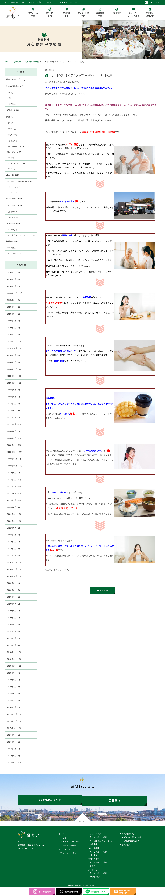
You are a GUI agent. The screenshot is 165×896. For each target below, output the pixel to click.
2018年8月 (13, 680)
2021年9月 (13, 528)
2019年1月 (13, 645)
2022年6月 (14, 493)
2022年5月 (14, 500)
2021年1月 (13, 555)
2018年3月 (13, 700)
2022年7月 (14, 486)
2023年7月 (13, 403)
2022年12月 (14, 452)
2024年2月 (13, 355)
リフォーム (13, 223)
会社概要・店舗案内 (67, 844)
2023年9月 (13, 390)
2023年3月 (13, 431)
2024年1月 (13, 362)
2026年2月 (13, 279)
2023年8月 (13, 397)
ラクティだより (14, 187)
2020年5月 (13, 611)
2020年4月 (13, 618)
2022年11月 (14, 459)
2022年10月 (14, 466)
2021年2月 (13, 548)
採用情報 (17, 62)
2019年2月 (13, 638)
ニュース (12, 175)
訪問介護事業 (14, 198)
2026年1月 (13, 286)
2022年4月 (13, 507)
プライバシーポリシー (68, 852)
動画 (9, 117)
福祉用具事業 (93, 847)
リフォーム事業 (94, 833)
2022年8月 (14, 479)
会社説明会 (12, 110)
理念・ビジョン (14, 152)
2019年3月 (13, 631)
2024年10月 (14, 348)
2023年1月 (14, 445)
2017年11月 (14, 721)
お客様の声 (12, 212)
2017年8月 (13, 742)
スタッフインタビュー (16, 163)
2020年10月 (14, 576)
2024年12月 (14, 341)
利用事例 (11, 248)
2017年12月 (14, 714)
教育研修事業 (128, 833)
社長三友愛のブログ (17, 79)
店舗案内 (116, 799)
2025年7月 (13, 307)
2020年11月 (14, 569)
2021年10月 (14, 521)
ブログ (11, 135)
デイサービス (14, 205)
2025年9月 (13, 300)
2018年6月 (13, 693)
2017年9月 (13, 735)
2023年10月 (14, 383)
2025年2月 (13, 328)
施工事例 (12, 230)
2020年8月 (13, 590)
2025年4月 (13, 321)
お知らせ (62, 836)
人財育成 (12, 141)
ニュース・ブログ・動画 (69, 840)
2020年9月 (13, 583)
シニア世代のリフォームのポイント (21, 235)
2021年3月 (13, 542)
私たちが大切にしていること (18, 146)
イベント (12, 192)
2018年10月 (14, 666)
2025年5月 (13, 314)
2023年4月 (14, 424)
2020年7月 (13, 597)
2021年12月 (14, 514)
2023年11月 (14, 376)
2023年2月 (14, 438)
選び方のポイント (14, 253)
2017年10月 (14, 728)
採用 (10, 123)
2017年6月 (13, 756)
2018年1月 (13, 707)
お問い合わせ (64, 848)
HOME (7, 62)
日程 (10, 93)
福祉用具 (11, 129)
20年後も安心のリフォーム (101, 840)
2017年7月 (13, 749)
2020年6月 (13, 604)
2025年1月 (13, 334)
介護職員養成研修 (132, 840)
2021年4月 (13, 535)
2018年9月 (13, 673)
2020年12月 (14, 562)
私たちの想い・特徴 (98, 836)
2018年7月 (13, 687)
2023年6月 (13, 410)
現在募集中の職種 (32, 62)
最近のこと (12, 169)
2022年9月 (13, 472)
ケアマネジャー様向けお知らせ (19, 181)
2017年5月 (14, 762)
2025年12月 (14, 293)
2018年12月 (14, 652)
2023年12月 (14, 369)
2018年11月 (14, 659)
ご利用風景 (12, 217)
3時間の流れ (95, 876)
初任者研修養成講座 (16, 86)
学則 (10, 98)
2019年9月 (13, 624)
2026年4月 (13, 272)
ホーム (61, 833)
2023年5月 (13, 417)
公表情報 (11, 104)
